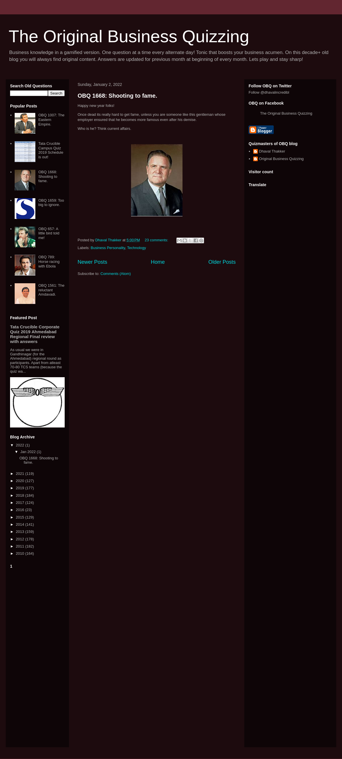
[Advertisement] (37, 657)
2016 (20, 510)
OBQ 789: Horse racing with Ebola (48, 261)
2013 (20, 531)
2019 (20, 488)
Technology (136, 248)
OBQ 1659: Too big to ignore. (51, 202)
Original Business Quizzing (281, 159)
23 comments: (157, 240)
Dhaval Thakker (272, 151)
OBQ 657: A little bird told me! (48, 233)
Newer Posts (92, 262)
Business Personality (108, 248)
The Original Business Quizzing (129, 36)
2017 (20, 502)
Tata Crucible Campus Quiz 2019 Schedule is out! (50, 150)
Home (158, 262)
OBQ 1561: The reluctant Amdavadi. (51, 289)
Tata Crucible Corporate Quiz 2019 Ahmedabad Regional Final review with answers (34, 334)
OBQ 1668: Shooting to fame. (117, 96)
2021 (20, 473)
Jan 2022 (28, 452)
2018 (20, 495)
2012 (20, 539)
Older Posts (222, 262)
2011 (20, 546)
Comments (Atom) (116, 273)
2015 (20, 517)
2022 (20, 445)
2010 (20, 553)
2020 (20, 481)
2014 (20, 524)
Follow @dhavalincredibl (269, 92)
